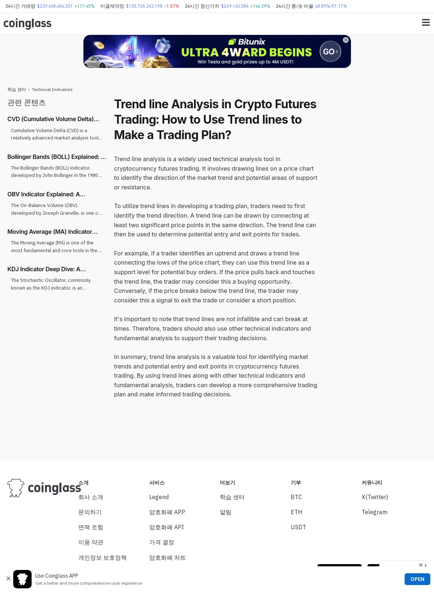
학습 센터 (16, 89)
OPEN (417, 579)
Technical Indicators (52, 89)
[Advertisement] (377, 207)
